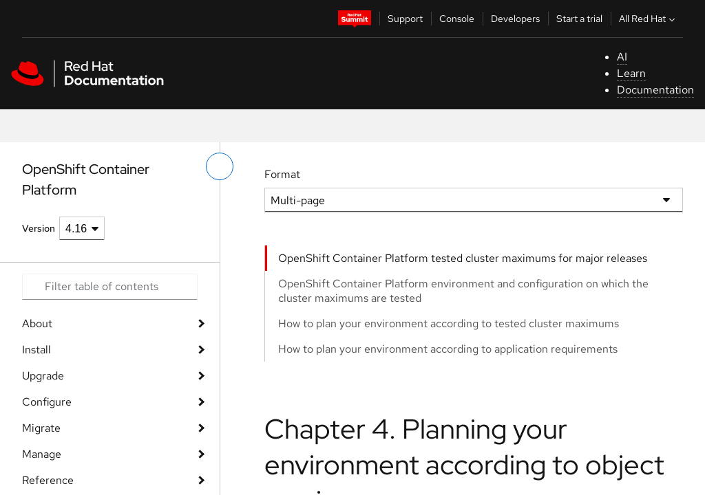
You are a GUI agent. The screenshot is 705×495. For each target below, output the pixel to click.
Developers (515, 18)
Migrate (41, 428)
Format (282, 174)
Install (36, 349)
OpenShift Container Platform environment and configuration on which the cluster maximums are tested (463, 290)
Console (456, 18)
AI (622, 57)
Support (405, 18)
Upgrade (43, 375)
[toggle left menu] (219, 166)
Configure (47, 402)
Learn (631, 73)
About (37, 323)
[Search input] (110, 287)
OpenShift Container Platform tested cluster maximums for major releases (462, 258)
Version (38, 228)
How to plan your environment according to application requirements (448, 349)
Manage (41, 454)
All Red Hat (648, 18)
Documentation (655, 89)
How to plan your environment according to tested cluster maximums (448, 323)
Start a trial (579, 18)
